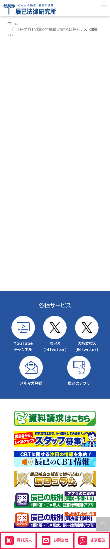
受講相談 (91, 540)
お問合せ (55, 540)
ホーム (12, 23)
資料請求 (18, 540)
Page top (103, 524)
